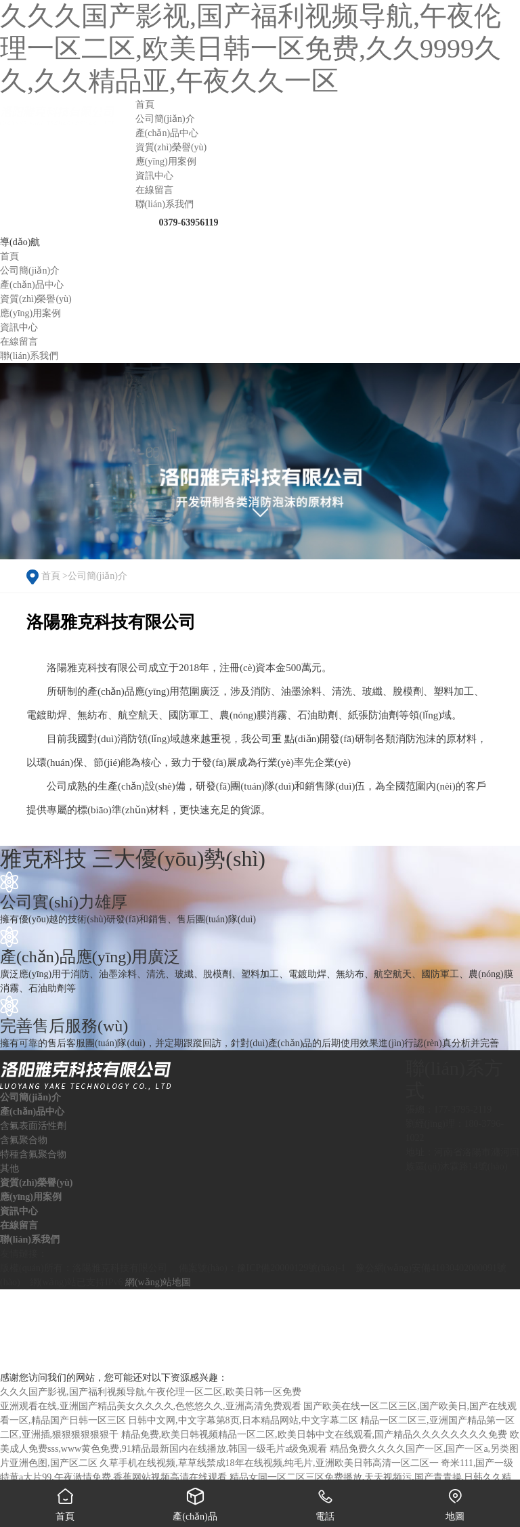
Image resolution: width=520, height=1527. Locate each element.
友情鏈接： (23, 1254)
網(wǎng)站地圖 (158, 1282)
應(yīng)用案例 (31, 1197)
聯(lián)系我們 (30, 1239)
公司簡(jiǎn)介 (97, 576)
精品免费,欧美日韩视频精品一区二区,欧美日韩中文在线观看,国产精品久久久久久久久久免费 (314, 1434)
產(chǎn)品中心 (32, 1111)
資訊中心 (19, 1211)
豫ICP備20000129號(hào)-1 (291, 1268)
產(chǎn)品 (195, 1501)
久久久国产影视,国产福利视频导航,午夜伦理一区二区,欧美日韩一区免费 (150, 1392)
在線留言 (19, 1225)
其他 (9, 1168)
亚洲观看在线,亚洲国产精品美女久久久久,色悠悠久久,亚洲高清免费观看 (150, 1406)
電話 (325, 1501)
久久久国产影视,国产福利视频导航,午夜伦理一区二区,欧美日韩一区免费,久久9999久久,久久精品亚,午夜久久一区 (250, 48)
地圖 (455, 1501)
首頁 (50, 576)
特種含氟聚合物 (33, 1154)
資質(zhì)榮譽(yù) (36, 1183)
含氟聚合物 (23, 1140)
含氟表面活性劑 (33, 1126)
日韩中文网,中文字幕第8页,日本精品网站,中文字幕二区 (243, 1420)
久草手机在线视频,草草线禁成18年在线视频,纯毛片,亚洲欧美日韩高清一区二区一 (269, 1463)
